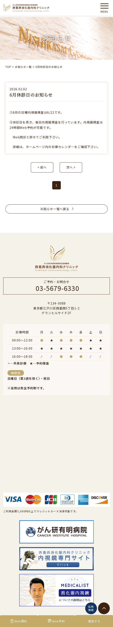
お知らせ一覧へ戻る (56, 209)
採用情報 (91, 608)
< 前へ (42, 167)
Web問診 (18, 621)
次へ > (71, 167)
